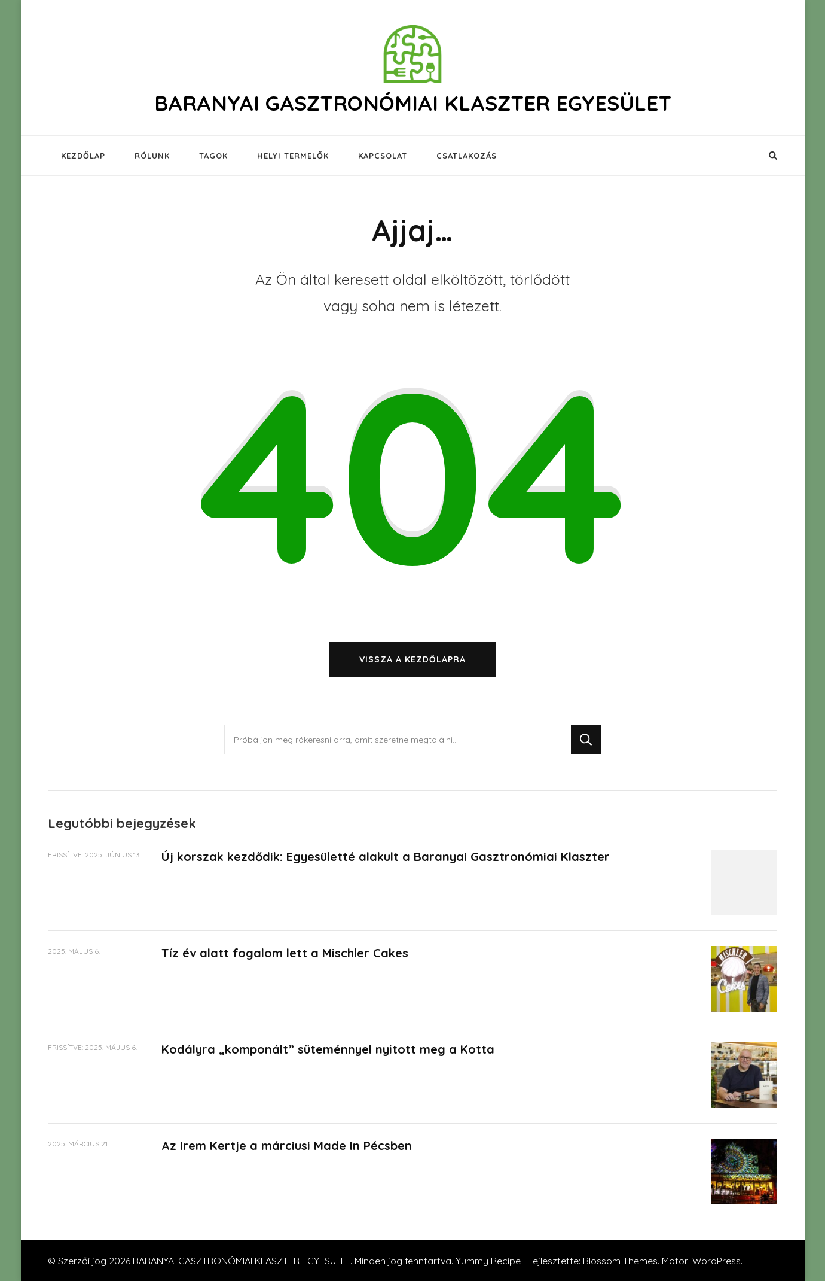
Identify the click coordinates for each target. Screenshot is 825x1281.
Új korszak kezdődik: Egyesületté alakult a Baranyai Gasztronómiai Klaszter (385, 856)
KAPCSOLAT (382, 155)
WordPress (716, 1261)
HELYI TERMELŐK (293, 155)
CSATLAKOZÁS (466, 155)
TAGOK (213, 155)
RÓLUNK (152, 155)
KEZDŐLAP (83, 155)
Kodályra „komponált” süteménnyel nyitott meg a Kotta (327, 1049)
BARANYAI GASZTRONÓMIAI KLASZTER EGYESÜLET (412, 103)
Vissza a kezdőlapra (412, 659)
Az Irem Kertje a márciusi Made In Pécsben (286, 1145)
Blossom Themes (620, 1261)
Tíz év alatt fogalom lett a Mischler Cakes (284, 952)
